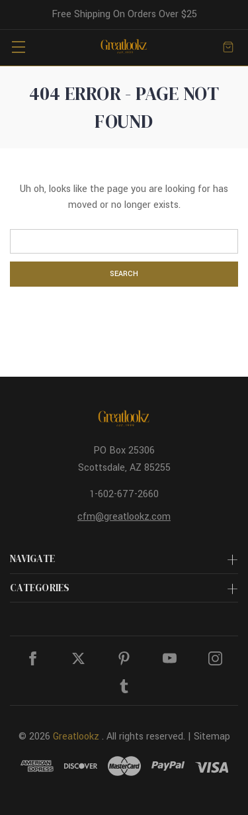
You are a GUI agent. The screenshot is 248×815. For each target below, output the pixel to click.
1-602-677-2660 (124, 494)
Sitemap (212, 736)
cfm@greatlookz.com (124, 517)
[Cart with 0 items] (228, 47)
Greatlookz (76, 736)
